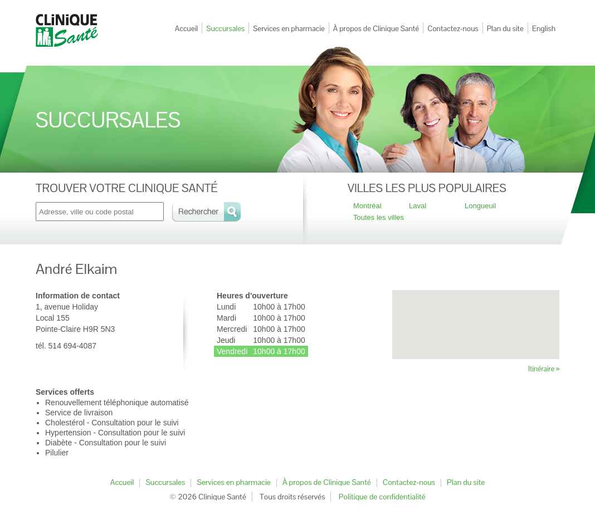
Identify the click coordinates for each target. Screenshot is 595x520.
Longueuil (480, 206)
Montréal (367, 206)
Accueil (186, 28)
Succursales (225, 28)
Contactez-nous (453, 28)
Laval (417, 206)
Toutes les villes (378, 217)
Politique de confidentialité (382, 497)
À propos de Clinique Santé (376, 28)
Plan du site (505, 28)
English (543, 28)
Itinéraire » (543, 369)
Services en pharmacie (289, 28)
